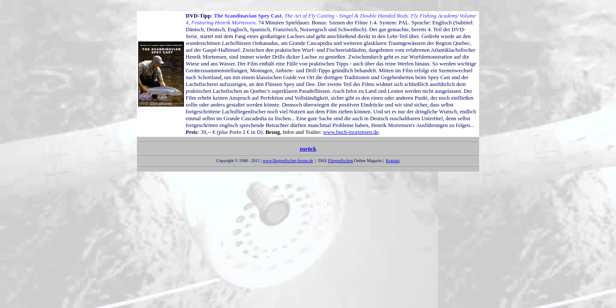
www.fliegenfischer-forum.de (288, 160)
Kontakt (393, 160)
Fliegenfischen (340, 160)
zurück (308, 150)
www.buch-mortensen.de (351, 132)
